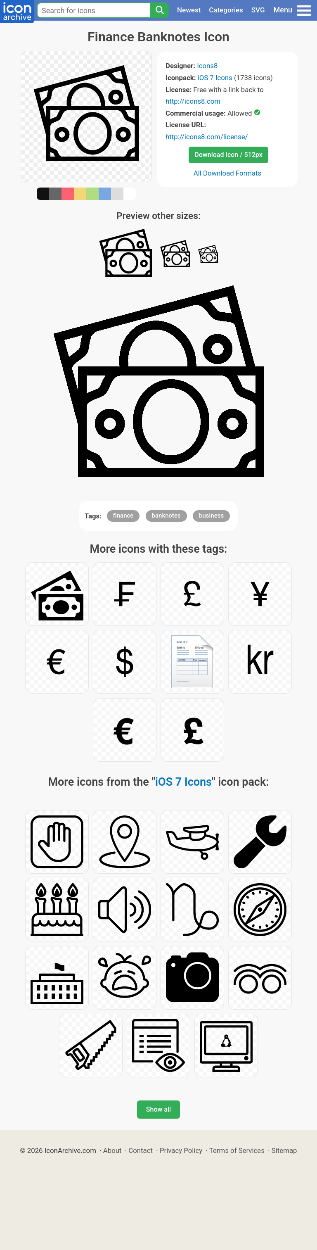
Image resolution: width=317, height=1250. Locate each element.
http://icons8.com (193, 101)
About (112, 1150)
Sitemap (284, 1150)
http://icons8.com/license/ (207, 137)
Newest (189, 10)
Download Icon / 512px (228, 155)
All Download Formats (228, 173)
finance (123, 515)
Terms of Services (237, 1150)
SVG (258, 10)
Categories (226, 10)
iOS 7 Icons (215, 78)
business (211, 515)
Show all (158, 1109)
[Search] (159, 10)
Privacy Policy (181, 1150)
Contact (140, 1150)
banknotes (166, 515)
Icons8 (207, 66)
